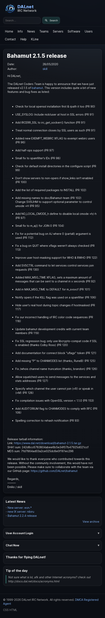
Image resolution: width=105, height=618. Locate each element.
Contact (10, 39)
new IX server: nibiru (21, 511)
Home (9, 31)
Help (23, 39)
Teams (44, 31)
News (31, 31)
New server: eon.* (20, 507)
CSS (6, 610)
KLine (35, 39)
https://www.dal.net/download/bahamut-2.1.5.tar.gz (47, 443)
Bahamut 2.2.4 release (22, 515)
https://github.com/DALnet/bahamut (54, 471)
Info (20, 31)
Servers (58, 31)
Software (74, 31)
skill (45, 68)
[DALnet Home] (21, 8)
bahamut (37, 87)
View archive (91, 521)
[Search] (51, 20)
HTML (13, 610)
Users (89, 31)
